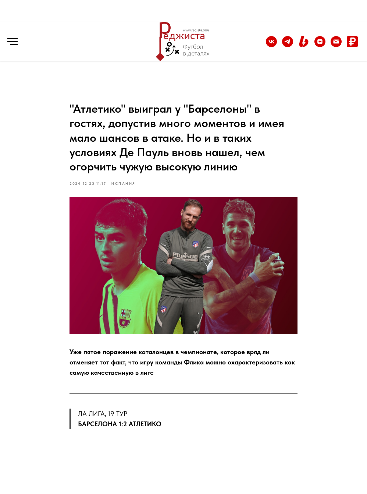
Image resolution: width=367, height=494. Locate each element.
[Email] (336, 45)
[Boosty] (303, 45)
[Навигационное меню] (12, 41)
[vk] (271, 45)
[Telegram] (287, 45)
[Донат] (352, 45)
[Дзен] (319, 45)
